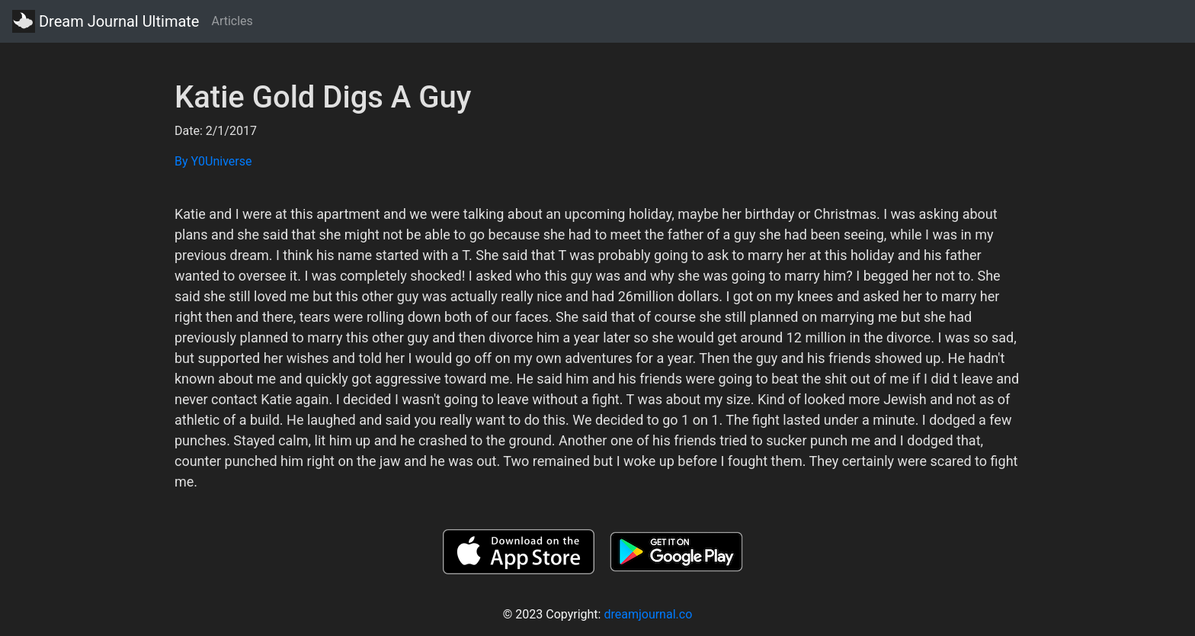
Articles (231, 21)
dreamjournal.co (648, 614)
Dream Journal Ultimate (105, 21)
